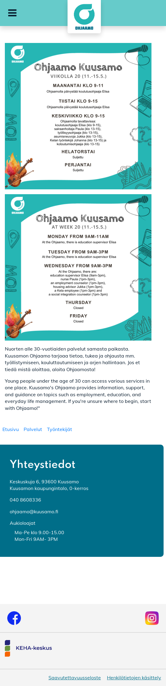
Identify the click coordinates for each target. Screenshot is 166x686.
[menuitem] (10, 429)
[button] (12, 13)
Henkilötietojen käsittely (134, 678)
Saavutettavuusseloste (74, 678)
